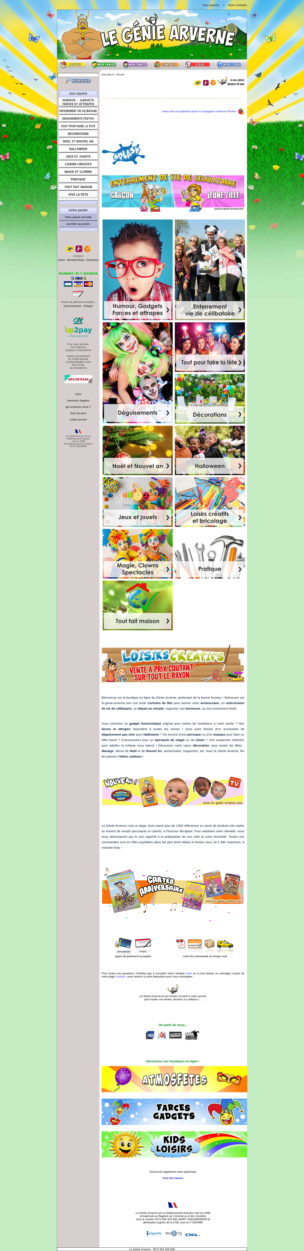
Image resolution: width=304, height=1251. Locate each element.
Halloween (78, 148)
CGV (197, 64)
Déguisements (78, 118)
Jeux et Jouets (78, 156)
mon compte (237, 5)
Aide (229, 64)
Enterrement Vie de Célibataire (78, 110)
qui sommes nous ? (78, 406)
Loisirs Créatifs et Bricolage (78, 164)
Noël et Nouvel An (78, 141)
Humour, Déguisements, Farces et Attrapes (78, 102)
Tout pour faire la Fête (78, 126)
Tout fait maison (78, 186)
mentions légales (78, 400)
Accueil (72, 64)
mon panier (211, 5)
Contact (166, 64)
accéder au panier (78, 223)
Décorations (78, 133)
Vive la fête (78, 195)
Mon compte (135, 64)
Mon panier (104, 64)
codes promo (78, 419)
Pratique (78, 179)
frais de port (78, 413)
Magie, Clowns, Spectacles (78, 171)
